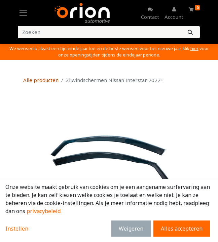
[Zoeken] (190, 32)
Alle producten (41, 80)
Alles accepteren (182, 228)
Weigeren (131, 228)
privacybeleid (44, 211)
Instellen (16, 228)
